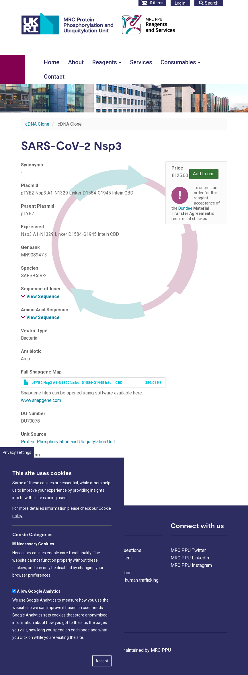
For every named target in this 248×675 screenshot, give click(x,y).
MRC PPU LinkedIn (190, 558)
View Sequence (43, 296)
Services (141, 62)
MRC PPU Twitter (188, 550)
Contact (54, 76)
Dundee (185, 208)
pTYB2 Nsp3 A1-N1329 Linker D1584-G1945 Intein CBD (77, 383)
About (76, 62)
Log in (180, 3)
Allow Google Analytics (38, 607)
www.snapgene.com (41, 400)
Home (51, 62)
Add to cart (204, 173)
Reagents (106, 62)
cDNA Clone (37, 124)
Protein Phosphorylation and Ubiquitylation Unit (68, 441)
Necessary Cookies (35, 560)
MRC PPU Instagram (191, 565)
